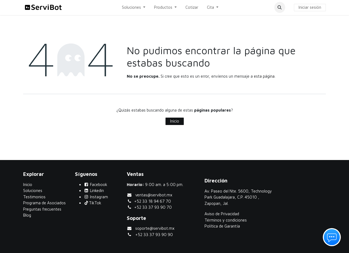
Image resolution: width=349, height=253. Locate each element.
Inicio (174, 121)
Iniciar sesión (310, 7)
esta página (264, 76)
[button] (279, 7)
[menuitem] (134, 7)
